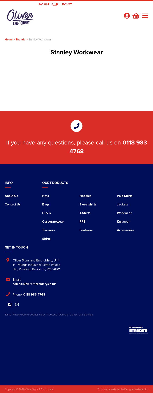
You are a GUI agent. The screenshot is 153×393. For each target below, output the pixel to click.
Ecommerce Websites (109, 389)
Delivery (63, 314)
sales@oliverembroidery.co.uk (34, 284)
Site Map (88, 314)
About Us (11, 196)
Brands (20, 39)
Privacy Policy (20, 314)
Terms (8, 314)
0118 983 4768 (34, 294)
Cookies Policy (37, 314)
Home (9, 39)
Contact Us (13, 204)
